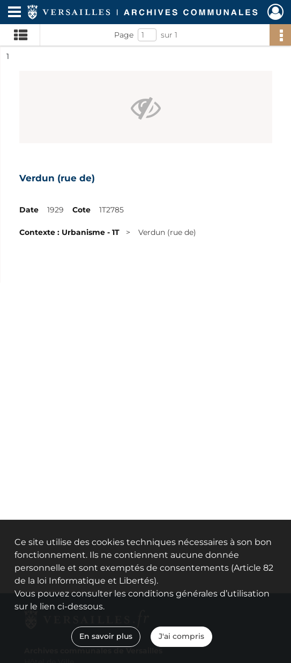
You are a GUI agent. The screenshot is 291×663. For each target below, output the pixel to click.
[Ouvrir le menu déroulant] (14, 12)
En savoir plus (105, 636)
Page (123, 35)
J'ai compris (181, 636)
